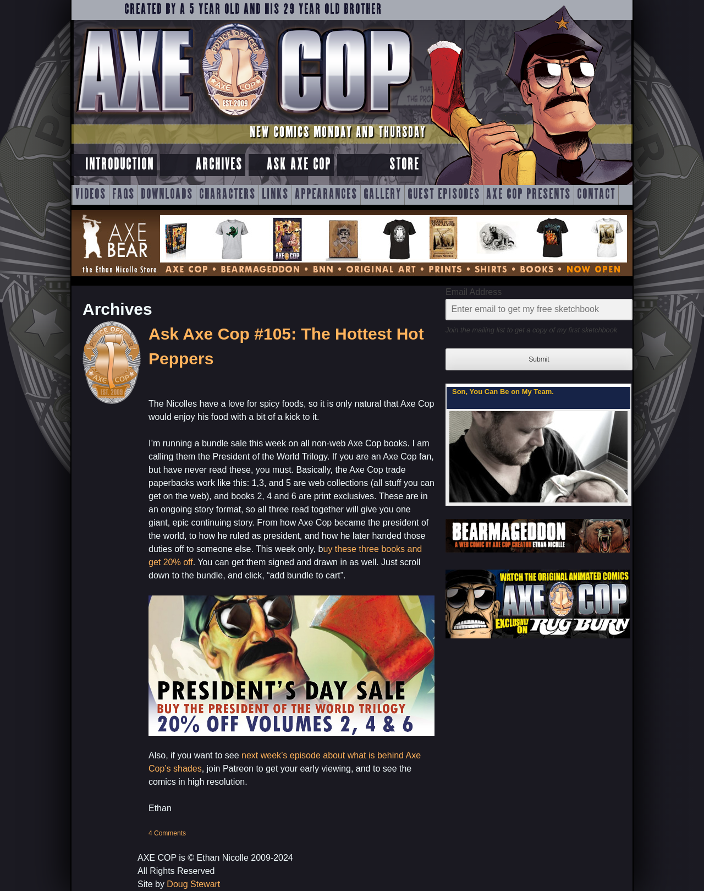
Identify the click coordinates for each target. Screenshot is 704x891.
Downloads (167, 194)
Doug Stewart (193, 884)
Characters (227, 194)
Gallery (383, 194)
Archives (219, 164)
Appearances (326, 194)
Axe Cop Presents (528, 194)
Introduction (119, 164)
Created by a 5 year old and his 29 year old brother (253, 10)
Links (275, 194)
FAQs (123, 194)
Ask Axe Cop (299, 164)
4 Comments (167, 833)
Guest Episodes (444, 194)
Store (404, 164)
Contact (596, 194)
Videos (90, 194)
